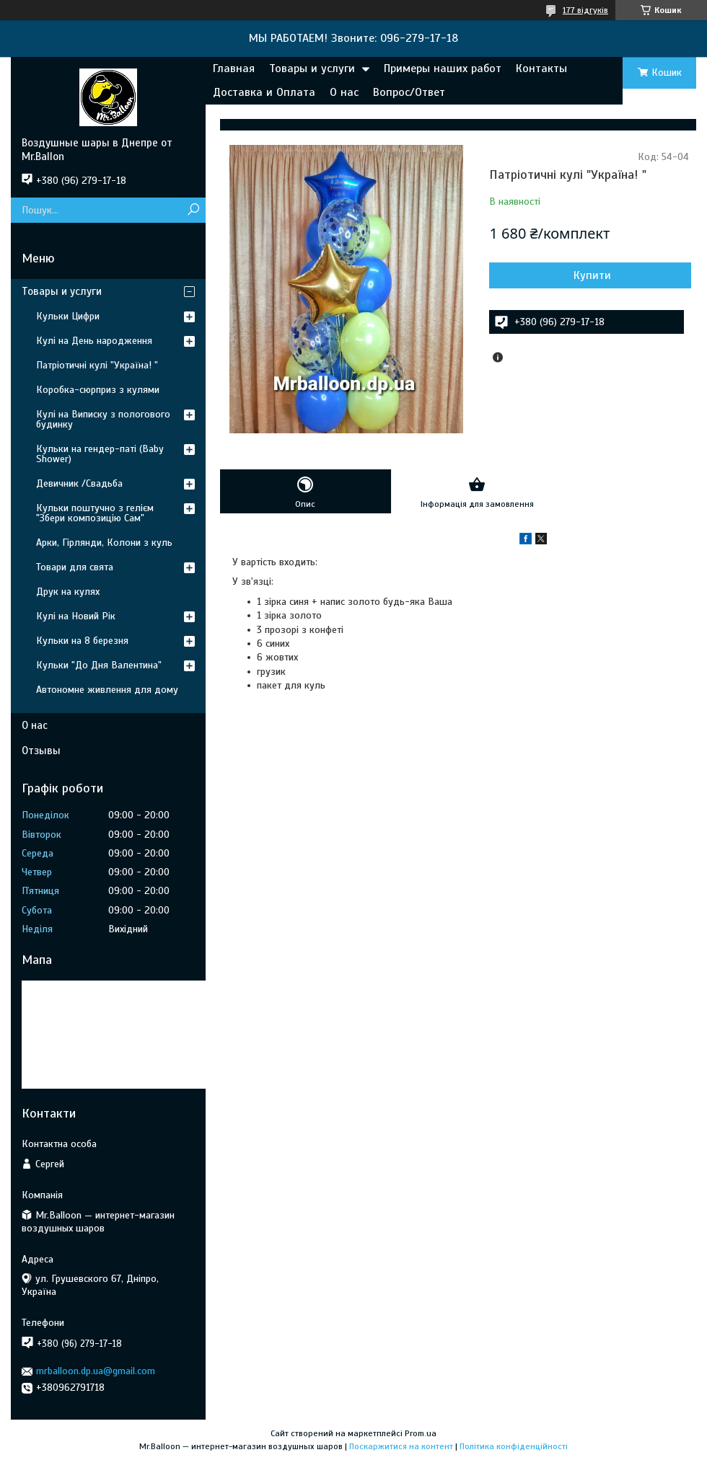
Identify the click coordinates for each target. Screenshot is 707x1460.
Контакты (541, 68)
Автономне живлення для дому (107, 689)
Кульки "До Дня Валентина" (99, 665)
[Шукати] (193, 210)
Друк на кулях (68, 591)
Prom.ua (420, 1433)
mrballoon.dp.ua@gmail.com (95, 1371)
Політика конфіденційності (514, 1446)
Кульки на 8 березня (82, 640)
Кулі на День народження (94, 341)
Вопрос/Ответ (409, 92)
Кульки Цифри (68, 316)
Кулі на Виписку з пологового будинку (103, 419)
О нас (344, 92)
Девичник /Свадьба (79, 483)
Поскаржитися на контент (401, 1446)
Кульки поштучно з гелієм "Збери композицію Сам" (95, 513)
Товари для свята (74, 567)
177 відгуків (585, 10)
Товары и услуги (312, 68)
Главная (234, 68)
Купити (592, 275)
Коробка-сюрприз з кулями (97, 390)
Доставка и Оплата (264, 92)
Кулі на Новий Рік (75, 616)
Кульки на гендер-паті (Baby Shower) (100, 454)
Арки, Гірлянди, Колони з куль (104, 542)
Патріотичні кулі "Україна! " (97, 365)
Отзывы (41, 750)
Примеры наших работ (442, 68)
